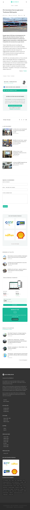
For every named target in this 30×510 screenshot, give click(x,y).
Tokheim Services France (18, 492)
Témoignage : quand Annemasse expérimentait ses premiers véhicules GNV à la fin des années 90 (17, 355)
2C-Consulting (5, 480)
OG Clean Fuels (16, 489)
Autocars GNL (5, 446)
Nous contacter (6, 401)
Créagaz (21, 482)
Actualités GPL (6, 409)
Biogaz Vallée (19, 480)
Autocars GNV (6, 444)
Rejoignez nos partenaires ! (15, 109)
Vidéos (4, 428)
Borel (24, 480)
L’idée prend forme (6, 489)
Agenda (4, 429)
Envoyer (5, 206)
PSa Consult (5, 490)
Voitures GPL (5, 453)
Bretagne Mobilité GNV (7, 482)
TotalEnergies (5, 494)
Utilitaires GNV (6, 438)
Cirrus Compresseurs (15, 482)
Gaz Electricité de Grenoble (7, 485)
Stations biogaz (6, 421)
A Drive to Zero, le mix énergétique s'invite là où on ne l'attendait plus (19, 153)
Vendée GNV (11, 494)
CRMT (25, 482)
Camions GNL (5, 441)
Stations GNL (5, 419)
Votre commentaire (7, 192)
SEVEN (25, 490)
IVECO (25, 487)
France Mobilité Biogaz (17, 483)
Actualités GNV (6, 408)
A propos (5, 399)
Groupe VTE (17, 487)
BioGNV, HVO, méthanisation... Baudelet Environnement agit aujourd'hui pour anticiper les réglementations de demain (17, 341)
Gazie (18, 485)
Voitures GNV (5, 436)
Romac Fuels (14, 490)
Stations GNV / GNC (7, 418)
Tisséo (25, 70)
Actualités (16, 5)
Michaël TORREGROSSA (13, 15)
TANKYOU (11, 492)
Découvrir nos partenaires (15, 105)
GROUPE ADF (5, 487)
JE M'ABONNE (15, 319)
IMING (22, 487)
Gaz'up (14, 485)
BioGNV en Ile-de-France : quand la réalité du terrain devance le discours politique (20, 142)
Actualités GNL (6, 411)
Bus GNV (21, 15)
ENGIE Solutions (9, 483)
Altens (13, 480)
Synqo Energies (5, 492)
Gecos (21, 485)
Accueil (12, 5)
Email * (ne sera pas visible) (9, 187)
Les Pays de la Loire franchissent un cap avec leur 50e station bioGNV (20, 130)
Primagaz (22, 489)
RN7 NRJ (9, 490)
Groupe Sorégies (11, 487)
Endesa (4, 483)
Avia (15, 480)
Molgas (11, 489)
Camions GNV (5, 440)
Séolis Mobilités (20, 490)
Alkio (10, 480)
